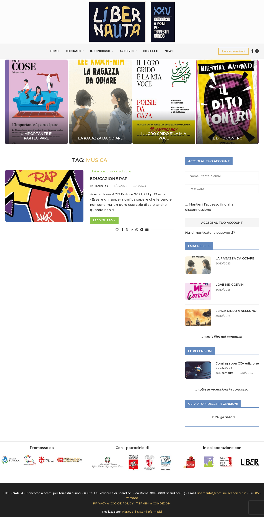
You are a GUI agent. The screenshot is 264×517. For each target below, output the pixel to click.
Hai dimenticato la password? (210, 232)
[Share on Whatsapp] (136, 230)
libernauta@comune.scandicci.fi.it (221, 493)
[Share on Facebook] (122, 230)
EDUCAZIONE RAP (108, 178)
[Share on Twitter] (127, 230)
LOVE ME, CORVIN (229, 285)
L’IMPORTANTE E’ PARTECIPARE (37, 136)
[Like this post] (117, 230)
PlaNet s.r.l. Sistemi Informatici (142, 511)
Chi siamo (73, 51)
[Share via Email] (146, 230)
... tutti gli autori (222, 417)
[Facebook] (252, 51)
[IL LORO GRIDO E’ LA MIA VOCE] (163, 102)
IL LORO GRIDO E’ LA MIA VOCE (163, 136)
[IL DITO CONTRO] (227, 102)
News (169, 51)
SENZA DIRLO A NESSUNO (235, 311)
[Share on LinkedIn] (132, 230)
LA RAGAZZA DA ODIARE (100, 138)
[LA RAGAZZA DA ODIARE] (100, 102)
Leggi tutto (104, 220)
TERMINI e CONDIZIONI (153, 503)
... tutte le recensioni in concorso (222, 389)
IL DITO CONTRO (227, 138)
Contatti (150, 51)
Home (54, 51)
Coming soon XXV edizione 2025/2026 (237, 365)
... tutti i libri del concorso (222, 337)
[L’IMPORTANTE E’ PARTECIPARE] (37, 102)
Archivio (127, 51)
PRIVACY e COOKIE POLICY (113, 503)
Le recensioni (233, 51)
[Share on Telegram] (141, 230)
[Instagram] (257, 51)
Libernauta (101, 186)
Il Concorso (100, 51)
